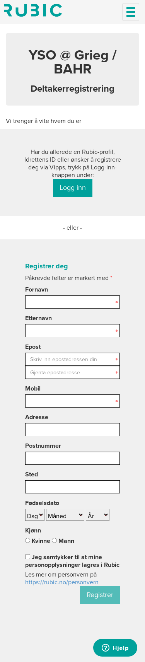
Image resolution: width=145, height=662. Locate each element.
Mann (63, 541)
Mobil (33, 388)
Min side (33, 10)
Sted (31, 474)
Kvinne (37, 541)
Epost (33, 347)
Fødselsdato (42, 503)
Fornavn (36, 289)
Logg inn (73, 187)
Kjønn (33, 530)
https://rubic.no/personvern (62, 582)
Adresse (36, 417)
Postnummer (43, 446)
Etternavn (38, 318)
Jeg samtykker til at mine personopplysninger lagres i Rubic (72, 561)
